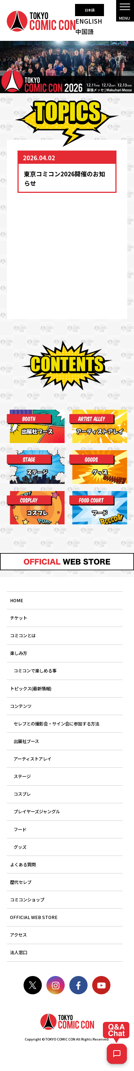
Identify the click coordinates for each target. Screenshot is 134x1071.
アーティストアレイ (32, 759)
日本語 (89, 10)
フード (20, 829)
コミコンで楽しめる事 (35, 670)
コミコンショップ (27, 899)
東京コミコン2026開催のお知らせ (64, 178)
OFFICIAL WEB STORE (34, 917)
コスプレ (22, 794)
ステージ (22, 776)
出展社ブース (26, 741)
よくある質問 (23, 864)
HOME (16, 600)
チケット (18, 618)
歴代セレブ (20, 882)
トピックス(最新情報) (30, 688)
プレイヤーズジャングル (37, 811)
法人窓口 (18, 952)
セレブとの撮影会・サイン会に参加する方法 (56, 723)
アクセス (18, 935)
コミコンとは (23, 635)
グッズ (20, 847)
